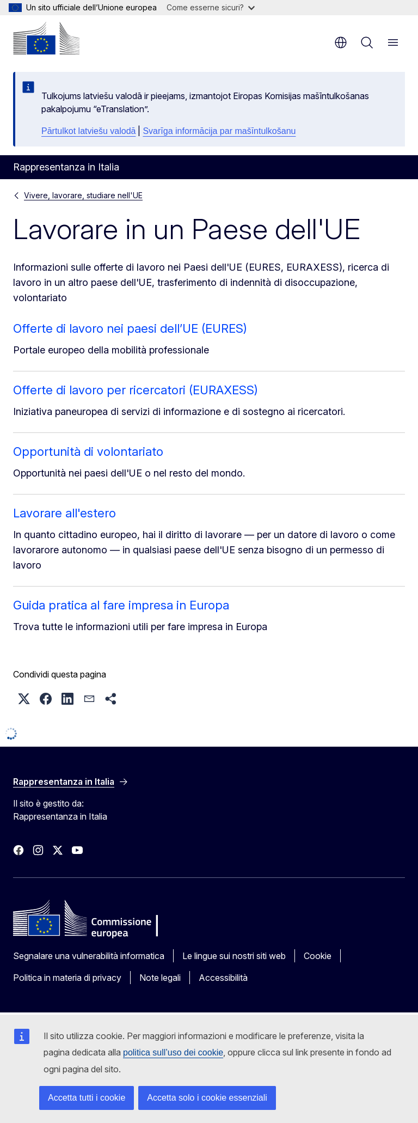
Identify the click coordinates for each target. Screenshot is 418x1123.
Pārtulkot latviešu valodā (88, 131)
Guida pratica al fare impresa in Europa (121, 605)
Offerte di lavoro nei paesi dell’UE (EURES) (130, 328)
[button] (24, 698)
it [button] (340, 42)
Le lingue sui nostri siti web (234, 955)
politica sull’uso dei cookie (173, 1052)
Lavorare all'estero (64, 513)
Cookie (317, 955)
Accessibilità (223, 977)
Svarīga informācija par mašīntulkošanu (219, 131)
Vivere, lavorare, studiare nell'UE (83, 195)
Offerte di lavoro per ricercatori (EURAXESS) (135, 390)
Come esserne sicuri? (211, 7)
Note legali (160, 977)
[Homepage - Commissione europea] (46, 38)
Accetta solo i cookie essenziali (207, 1097)
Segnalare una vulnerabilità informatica (88, 955)
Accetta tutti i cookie (86, 1097)
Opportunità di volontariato (88, 451)
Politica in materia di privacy (67, 977)
